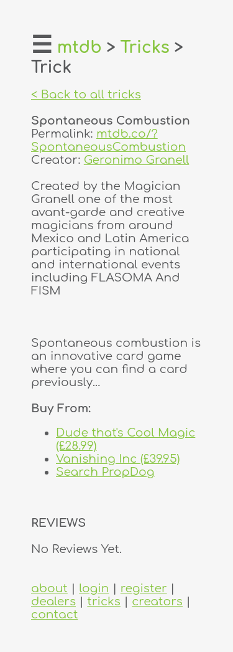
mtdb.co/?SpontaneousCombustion (108, 140)
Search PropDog (105, 471)
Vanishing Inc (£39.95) (118, 458)
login (94, 588)
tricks (104, 601)
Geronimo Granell (136, 159)
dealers (53, 601)
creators (157, 601)
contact (54, 614)
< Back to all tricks (86, 94)
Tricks (145, 48)
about (49, 588)
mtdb (79, 48)
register (144, 588)
